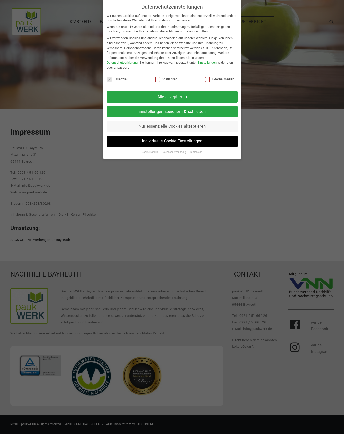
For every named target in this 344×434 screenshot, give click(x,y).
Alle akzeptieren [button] (172, 94)
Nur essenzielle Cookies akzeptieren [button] (172, 124)
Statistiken (166, 76)
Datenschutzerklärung (122, 60)
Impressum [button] (196, 149)
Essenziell (117, 76)
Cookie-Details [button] (150, 149)
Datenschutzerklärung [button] (174, 149)
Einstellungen (207, 60)
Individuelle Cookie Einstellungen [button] (172, 138)
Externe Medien (219, 76)
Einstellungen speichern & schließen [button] (172, 109)
